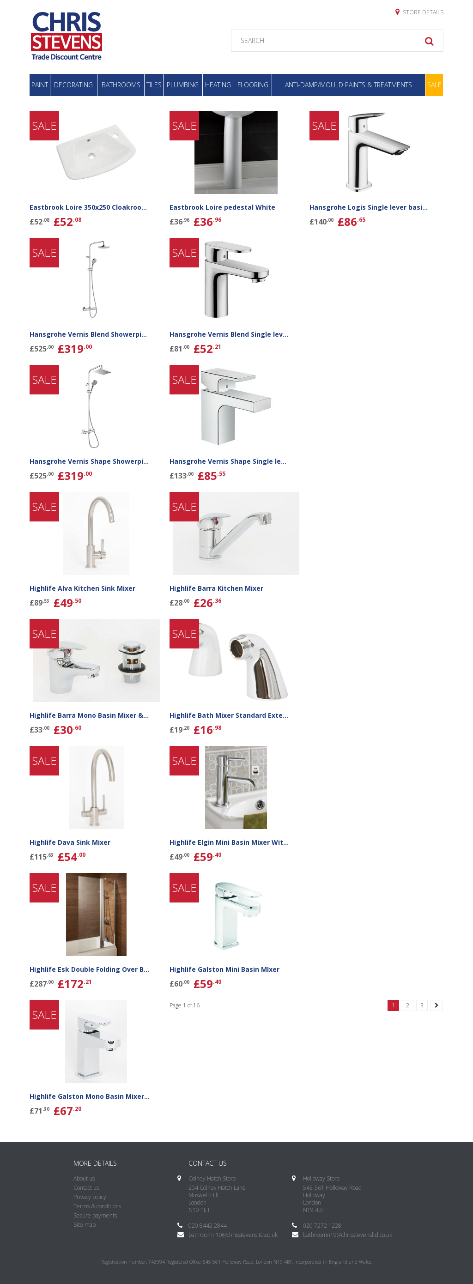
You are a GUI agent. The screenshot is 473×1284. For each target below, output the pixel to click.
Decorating (73, 84)
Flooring (252, 84)
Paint (39, 84)
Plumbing (183, 84)
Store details (419, 12)
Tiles (154, 84)
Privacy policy (89, 1197)
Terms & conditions (97, 1206)
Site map (84, 1225)
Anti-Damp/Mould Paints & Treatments (348, 84)
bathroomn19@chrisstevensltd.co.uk (347, 1235)
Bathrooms (121, 84)
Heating (218, 84)
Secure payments (95, 1215)
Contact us (86, 1188)
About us (84, 1178)
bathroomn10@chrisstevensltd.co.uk (233, 1235)
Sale (434, 84)
